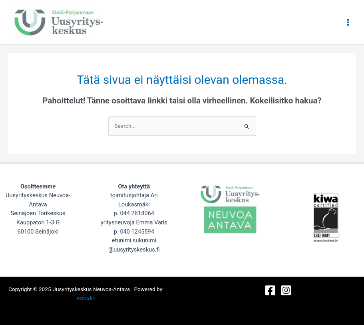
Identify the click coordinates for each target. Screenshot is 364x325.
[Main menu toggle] (348, 22)
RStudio (86, 298)
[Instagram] (286, 290)
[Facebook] (270, 290)
